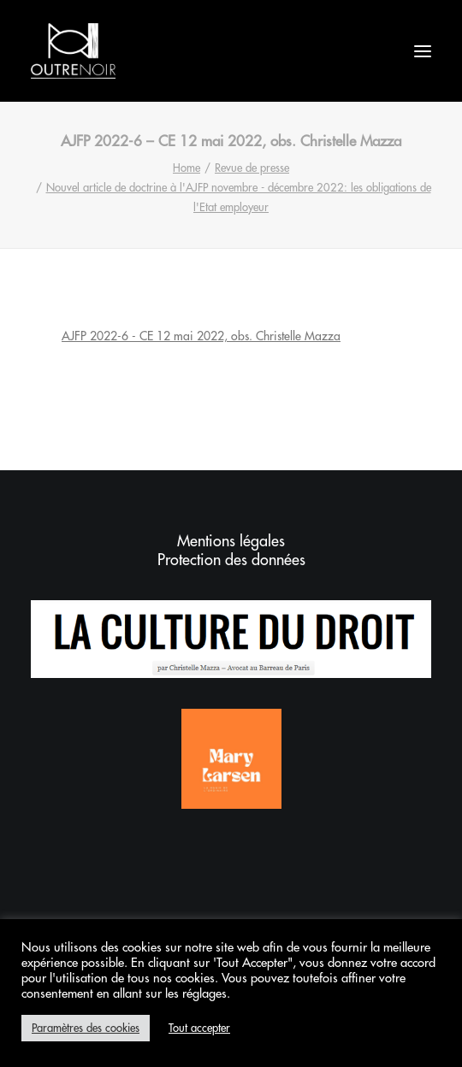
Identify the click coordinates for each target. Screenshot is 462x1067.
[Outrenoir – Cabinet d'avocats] (73, 51)
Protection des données (231, 560)
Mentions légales (231, 541)
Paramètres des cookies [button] (85, 1028)
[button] (422, 51)
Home (186, 168)
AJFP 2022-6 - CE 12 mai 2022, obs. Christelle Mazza (201, 336)
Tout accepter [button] (199, 1028)
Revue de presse (252, 168)
